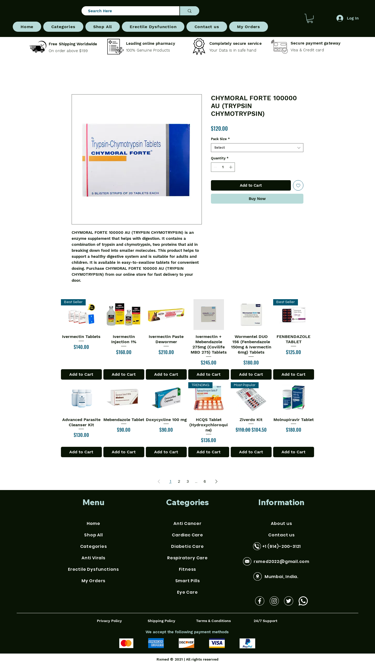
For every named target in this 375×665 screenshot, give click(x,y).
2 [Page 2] (179, 481)
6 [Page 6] (205, 481)
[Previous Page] (159, 481)
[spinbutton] (223, 167)
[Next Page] (216, 481)
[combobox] (257, 147)
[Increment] (231, 167)
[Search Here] (128, 11)
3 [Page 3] (187, 481)
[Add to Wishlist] (298, 185)
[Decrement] (215, 167)
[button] (63, 27)
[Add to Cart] (81, 374)
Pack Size (220, 139)
